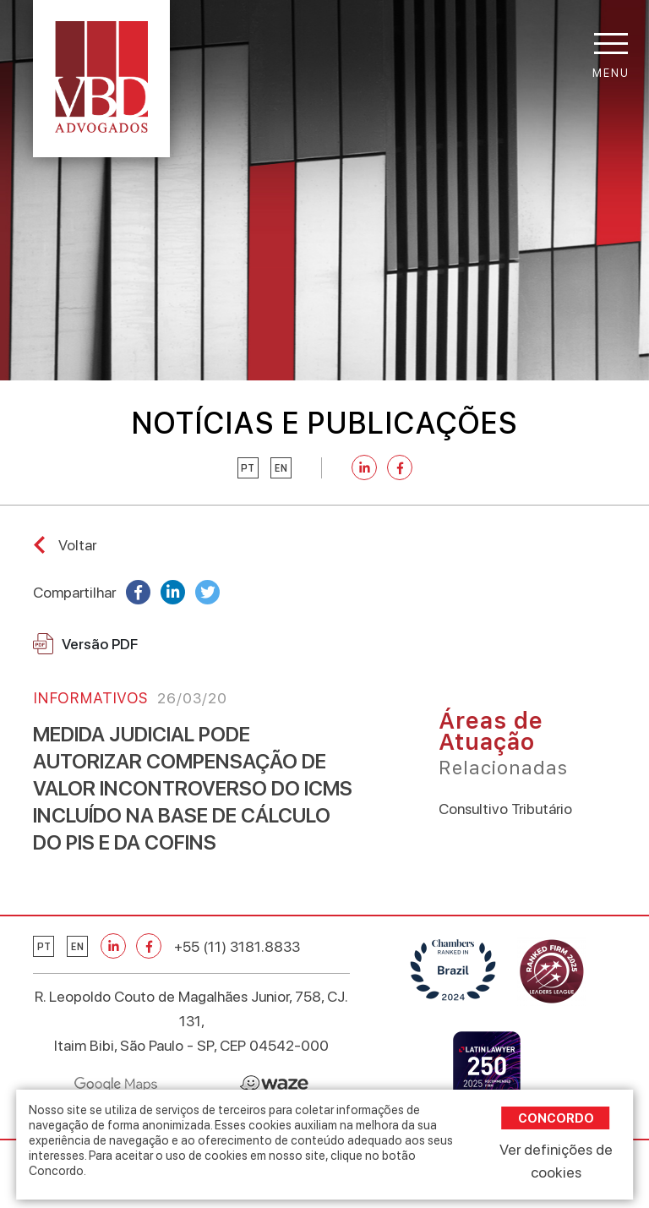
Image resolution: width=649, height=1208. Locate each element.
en (281, 468)
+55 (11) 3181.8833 (237, 946)
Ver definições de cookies (556, 1160)
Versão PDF (85, 644)
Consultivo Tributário (505, 808)
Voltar (77, 545)
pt (247, 468)
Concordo (556, 1118)
